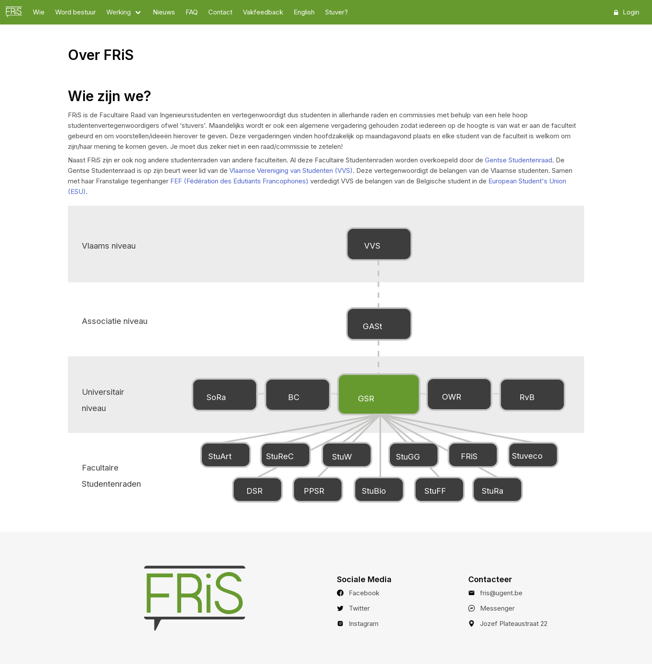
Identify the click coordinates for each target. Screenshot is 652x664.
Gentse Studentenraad (518, 160)
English (304, 12)
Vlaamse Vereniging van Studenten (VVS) (291, 170)
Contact (220, 12)
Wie (39, 12)
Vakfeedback (263, 12)
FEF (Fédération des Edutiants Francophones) (239, 181)
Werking (118, 12)
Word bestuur (75, 12)
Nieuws (164, 12)
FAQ (192, 12)
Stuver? (336, 12)
